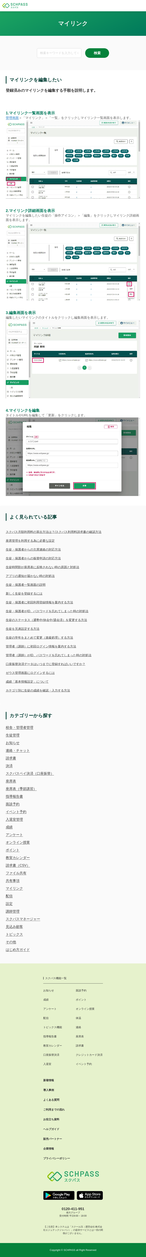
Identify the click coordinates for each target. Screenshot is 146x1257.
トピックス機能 (52, 1027)
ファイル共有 (16, 873)
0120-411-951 (73, 1209)
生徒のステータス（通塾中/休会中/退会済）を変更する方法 (46, 620)
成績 (9, 827)
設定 (9, 904)
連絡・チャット (18, 750)
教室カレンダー (18, 858)
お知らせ (13, 743)
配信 (9, 896)
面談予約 (13, 804)
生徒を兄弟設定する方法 (22, 628)
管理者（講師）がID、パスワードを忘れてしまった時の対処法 (48, 655)
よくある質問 (51, 1099)
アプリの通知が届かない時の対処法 (30, 576)
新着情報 (48, 1080)
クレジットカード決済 (89, 1054)
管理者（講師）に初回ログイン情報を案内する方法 (41, 646)
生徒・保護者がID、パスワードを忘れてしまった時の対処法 (47, 611)
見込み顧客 (14, 927)
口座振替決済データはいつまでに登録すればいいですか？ (45, 664)
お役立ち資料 (51, 1119)
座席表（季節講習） (21, 789)
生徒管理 (13, 735)
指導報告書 (14, 796)
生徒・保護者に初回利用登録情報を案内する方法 (39, 602)
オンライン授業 (18, 842)
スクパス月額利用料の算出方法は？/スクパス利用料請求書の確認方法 (53, 532)
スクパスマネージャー (23, 919)
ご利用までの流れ (54, 1109)
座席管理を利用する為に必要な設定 (30, 540)
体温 (78, 1018)
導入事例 (48, 1090)
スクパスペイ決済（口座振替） (30, 773)
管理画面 (12, 118)
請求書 (11, 758)
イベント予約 (16, 812)
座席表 (11, 781)
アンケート (14, 835)
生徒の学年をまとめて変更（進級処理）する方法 (39, 637)
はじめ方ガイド (18, 950)
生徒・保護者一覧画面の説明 (26, 584)
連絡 (78, 1027)
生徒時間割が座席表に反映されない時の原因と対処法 (42, 567)
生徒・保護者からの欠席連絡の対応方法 (33, 549)
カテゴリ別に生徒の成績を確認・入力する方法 (38, 690)
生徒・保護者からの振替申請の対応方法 (33, 558)
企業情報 (48, 1148)
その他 (11, 942)
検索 (97, 53)
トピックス (14, 934)
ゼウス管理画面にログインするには (30, 672)
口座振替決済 (51, 1054)
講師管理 (13, 911)
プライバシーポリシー (56, 1158)
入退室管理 (14, 819)
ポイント (13, 850)
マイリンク (14, 888)
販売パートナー (52, 1138)
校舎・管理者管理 (19, 727)
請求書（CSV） (18, 865)
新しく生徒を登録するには (24, 593)
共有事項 (13, 881)
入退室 (47, 1064)
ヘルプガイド (51, 1129)
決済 (9, 766)
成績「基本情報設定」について (27, 681)
